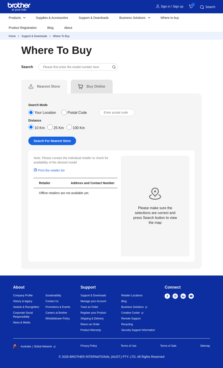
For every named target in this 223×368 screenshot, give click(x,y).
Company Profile (23, 295)
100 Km (79, 128)
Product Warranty (91, 330)
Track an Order (89, 307)
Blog (50, 28)
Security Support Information (138, 330)
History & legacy (22, 301)
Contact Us (51, 301)
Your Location (45, 112)
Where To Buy (61, 36)
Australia (22, 346)
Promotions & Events (57, 307)
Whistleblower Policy (57, 318)
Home (12, 36)
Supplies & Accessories (52, 18)
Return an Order (90, 324)
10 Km (40, 128)
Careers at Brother (56, 312)
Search (207, 7)
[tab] (48, 86)
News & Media (21, 322)
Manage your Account (93, 301)
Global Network (43, 346)
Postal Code (77, 112)
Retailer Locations (131, 295)
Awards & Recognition (26, 307)
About (68, 28)
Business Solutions (132, 307)
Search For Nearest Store (52, 141)
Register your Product (93, 312)
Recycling (127, 324)
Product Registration (23, 28)
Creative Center (130, 312)
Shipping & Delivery (92, 318)
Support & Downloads (94, 18)
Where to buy (170, 18)
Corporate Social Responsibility (23, 314)
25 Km (59, 128)
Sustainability (53, 295)
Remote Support (130, 318)
